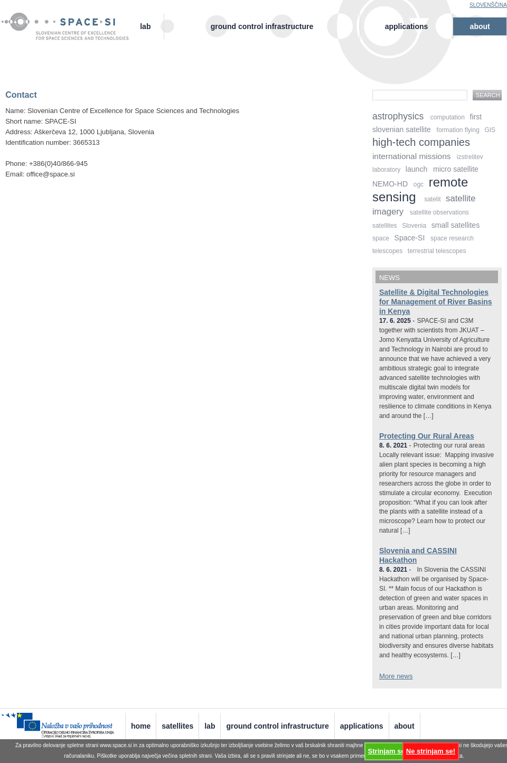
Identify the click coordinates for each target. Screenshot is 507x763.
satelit (432, 199)
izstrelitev (470, 157)
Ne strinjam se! (430, 751)
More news (396, 676)
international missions (411, 156)
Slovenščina (488, 5)
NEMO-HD (390, 184)
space (380, 238)
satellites (384, 225)
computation (447, 117)
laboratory (386, 169)
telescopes (387, 251)
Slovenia (414, 225)
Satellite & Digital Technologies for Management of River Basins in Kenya (435, 301)
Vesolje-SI (70, 21)
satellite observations (439, 212)
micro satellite (455, 169)
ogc (419, 184)
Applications (406, 26)
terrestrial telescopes (437, 251)
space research (452, 238)
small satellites (455, 225)
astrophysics (398, 116)
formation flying (458, 130)
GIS (489, 130)
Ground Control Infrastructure (262, 26)
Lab (145, 26)
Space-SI (410, 238)
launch (416, 169)
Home (141, 726)
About (480, 26)
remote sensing (420, 189)
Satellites (177, 726)
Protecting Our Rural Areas (426, 436)
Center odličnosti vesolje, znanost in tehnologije (70, 35)
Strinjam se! (387, 751)
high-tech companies (421, 142)
